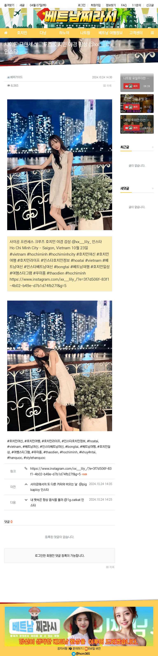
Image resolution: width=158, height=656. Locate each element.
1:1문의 (136, 5)
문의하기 (76, 648)
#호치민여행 (32, 441)
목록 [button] (107, 85)
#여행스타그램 (21, 452)
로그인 (81, 5)
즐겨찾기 (9, 5)
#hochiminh (69, 452)
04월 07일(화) (38, 5)
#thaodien (50, 452)
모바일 (93, 648)
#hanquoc (14, 458)
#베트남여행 (88, 446)
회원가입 (96, 5)
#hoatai (92, 441)
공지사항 (62, 648)
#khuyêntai (87, 452)
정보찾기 (111, 5)
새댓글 (124, 188)
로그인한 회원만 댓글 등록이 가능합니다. (60, 555)
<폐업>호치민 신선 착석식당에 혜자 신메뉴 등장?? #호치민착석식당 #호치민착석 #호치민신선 (137, 120)
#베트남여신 (30, 446)
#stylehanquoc (34, 458)
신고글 (150, 5)
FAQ (124, 5)
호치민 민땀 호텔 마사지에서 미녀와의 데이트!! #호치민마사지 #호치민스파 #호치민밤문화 (137, 99)
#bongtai (71, 446)
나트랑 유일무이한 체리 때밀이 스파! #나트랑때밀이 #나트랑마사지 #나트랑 (137, 78)
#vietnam (14, 446)
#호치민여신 (15, 441)
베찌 (133, 86)
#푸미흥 (36, 452)
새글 (22, 5)
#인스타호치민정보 (73, 441)
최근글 (124, 147)
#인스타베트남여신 (52, 446)
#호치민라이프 (51, 441)
